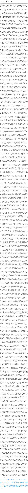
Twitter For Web (20, 481)
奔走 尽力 (20, 483)
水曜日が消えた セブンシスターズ (15, 479)
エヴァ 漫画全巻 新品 (20, 482)
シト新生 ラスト (7, 483)
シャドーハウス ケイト (14, 483)
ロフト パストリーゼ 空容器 (5, 479)
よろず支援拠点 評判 (6, 485)
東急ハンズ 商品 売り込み (13, 481)
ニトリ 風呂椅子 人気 (13, 482)
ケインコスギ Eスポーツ (5, 482)
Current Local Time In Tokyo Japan (15, 485)
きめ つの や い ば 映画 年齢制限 (12, 486)
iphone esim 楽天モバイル (6, 1)
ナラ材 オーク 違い (3, 486)
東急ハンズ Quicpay (24, 485)
